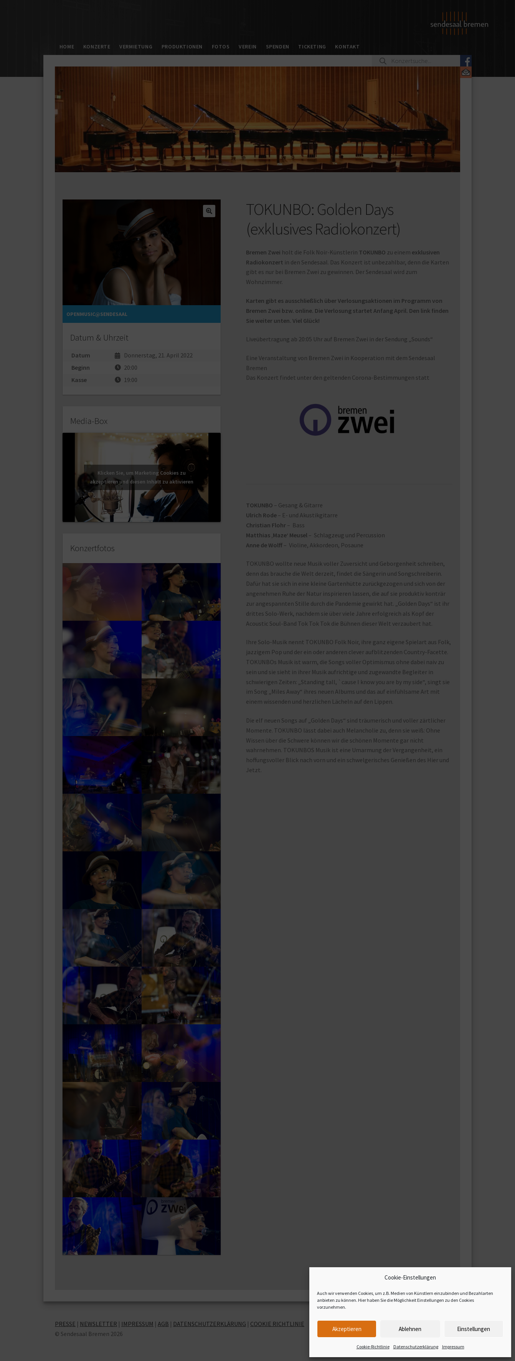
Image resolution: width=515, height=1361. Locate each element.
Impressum (453, 1346)
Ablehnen (410, 1329)
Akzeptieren (346, 1329)
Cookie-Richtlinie (373, 1346)
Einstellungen (473, 1329)
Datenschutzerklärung (415, 1346)
